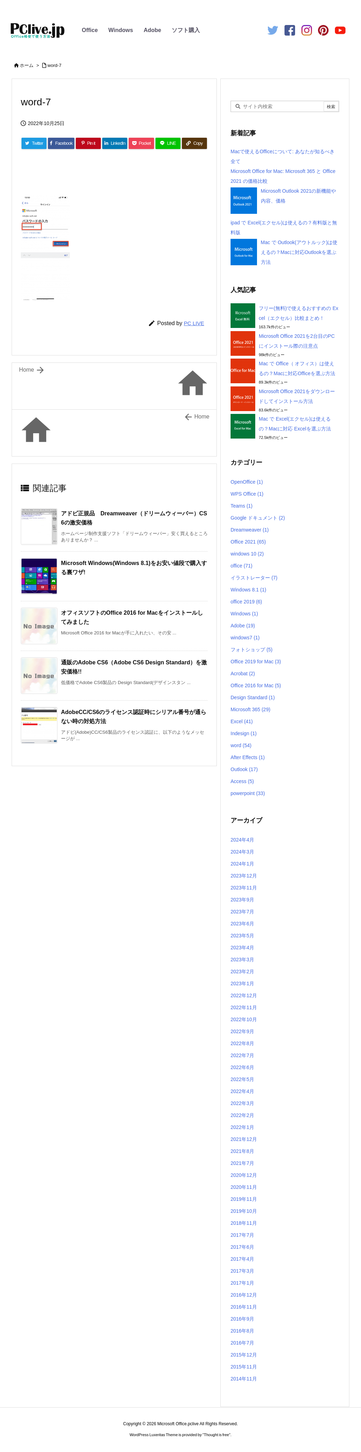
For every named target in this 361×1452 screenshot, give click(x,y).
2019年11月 (244, 1199)
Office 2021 (248, 542)
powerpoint (248, 793)
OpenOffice (247, 482)
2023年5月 (242, 935)
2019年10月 (244, 1211)
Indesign (244, 733)
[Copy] (194, 143)
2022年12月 (244, 995)
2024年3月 (242, 852)
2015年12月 (244, 1355)
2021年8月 (242, 1151)
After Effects (248, 757)
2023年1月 (242, 983)
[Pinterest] (88, 143)
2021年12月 (244, 1139)
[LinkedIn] (114, 143)
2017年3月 (242, 1271)
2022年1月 (242, 1127)
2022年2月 (242, 1115)
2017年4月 (242, 1259)
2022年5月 (242, 1079)
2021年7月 (242, 1163)
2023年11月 (244, 888)
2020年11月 (244, 1187)
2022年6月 (242, 1067)
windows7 (245, 637)
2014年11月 (244, 1379)
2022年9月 (242, 1031)
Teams (241, 506)
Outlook (244, 769)
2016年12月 (244, 1295)
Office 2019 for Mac (256, 661)
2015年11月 (244, 1367)
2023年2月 (242, 971)
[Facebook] (61, 143)
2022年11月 (244, 1007)
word (241, 745)
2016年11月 (244, 1307)
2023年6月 (242, 923)
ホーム (26, 65)
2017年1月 (242, 1283)
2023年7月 (242, 911)
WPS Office (247, 494)
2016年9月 (242, 1319)
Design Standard (253, 697)
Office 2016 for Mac (256, 685)
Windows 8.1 (248, 589)
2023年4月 (242, 947)
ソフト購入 (186, 30)
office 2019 (246, 601)
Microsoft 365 (250, 709)
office (241, 566)
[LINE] (167, 143)
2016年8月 (242, 1331)
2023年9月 (242, 899)
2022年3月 (242, 1103)
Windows (120, 30)
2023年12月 (244, 876)
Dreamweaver (250, 530)
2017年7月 (242, 1235)
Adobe (152, 30)
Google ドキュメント (258, 518)
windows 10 (247, 554)
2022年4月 (242, 1091)
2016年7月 (242, 1343)
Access (242, 781)
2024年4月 (242, 840)
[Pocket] (141, 143)
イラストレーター (254, 578)
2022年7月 (242, 1055)
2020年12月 (244, 1175)
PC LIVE (194, 323)
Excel (242, 721)
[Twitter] (34, 143)
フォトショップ (252, 649)
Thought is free (216, 1435)
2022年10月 (244, 1019)
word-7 (55, 65)
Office (90, 30)
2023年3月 (242, 959)
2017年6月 (242, 1247)
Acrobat (243, 673)
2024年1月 (242, 864)
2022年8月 (242, 1043)
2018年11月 (244, 1223)
